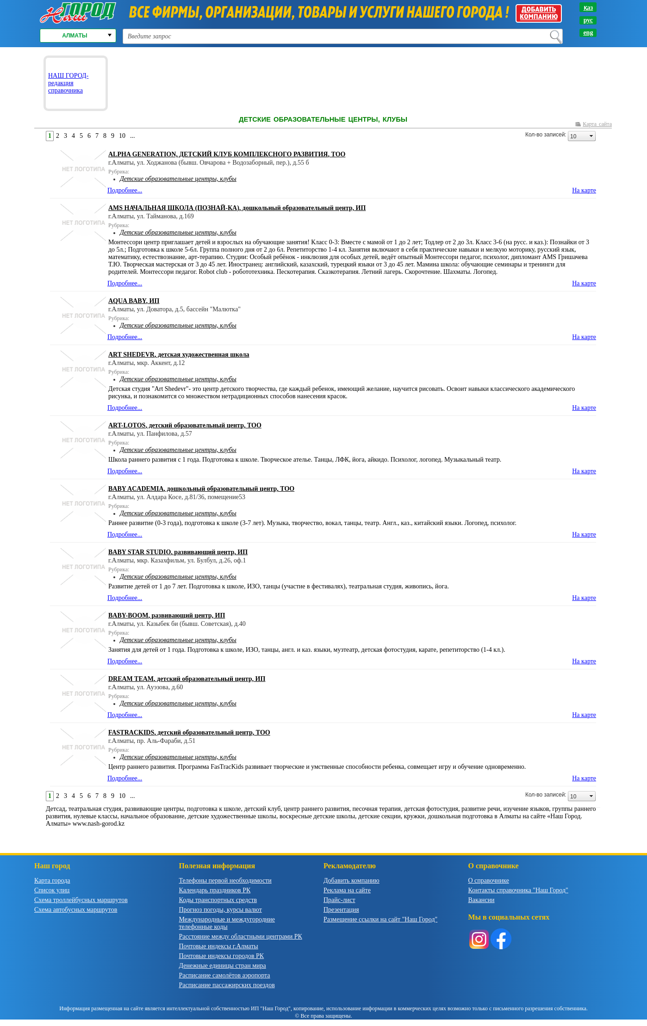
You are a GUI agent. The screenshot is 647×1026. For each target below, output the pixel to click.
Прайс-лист (339, 899)
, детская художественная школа (178, 354)
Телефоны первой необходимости (225, 880)
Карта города (52, 880)
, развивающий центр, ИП (178, 552)
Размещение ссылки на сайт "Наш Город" (380, 919)
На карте (584, 190)
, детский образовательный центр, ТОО (184, 425)
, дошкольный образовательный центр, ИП (237, 207)
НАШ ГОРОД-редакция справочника (68, 83)
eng (588, 32)
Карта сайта (597, 124)
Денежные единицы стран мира (222, 965)
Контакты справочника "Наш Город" (518, 890)
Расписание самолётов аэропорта (224, 975)
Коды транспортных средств (218, 899)
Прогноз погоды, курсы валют (220, 909)
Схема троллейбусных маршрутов (81, 899)
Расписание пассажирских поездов (227, 985)
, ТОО (226, 154)
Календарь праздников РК (215, 890)
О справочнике (488, 880)
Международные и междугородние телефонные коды (227, 923)
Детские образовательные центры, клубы (178, 178)
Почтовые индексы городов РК (221, 955)
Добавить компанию (351, 880)
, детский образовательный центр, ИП (186, 678)
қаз (588, 7)
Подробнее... (124, 190)
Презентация (341, 909)
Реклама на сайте (347, 890)
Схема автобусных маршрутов (75, 909)
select (591, 136)
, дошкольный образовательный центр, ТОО (201, 488)
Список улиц (51, 890)
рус (588, 20)
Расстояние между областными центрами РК (240, 936)
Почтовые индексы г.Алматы (218, 946)
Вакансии (481, 899)
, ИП (133, 300)
